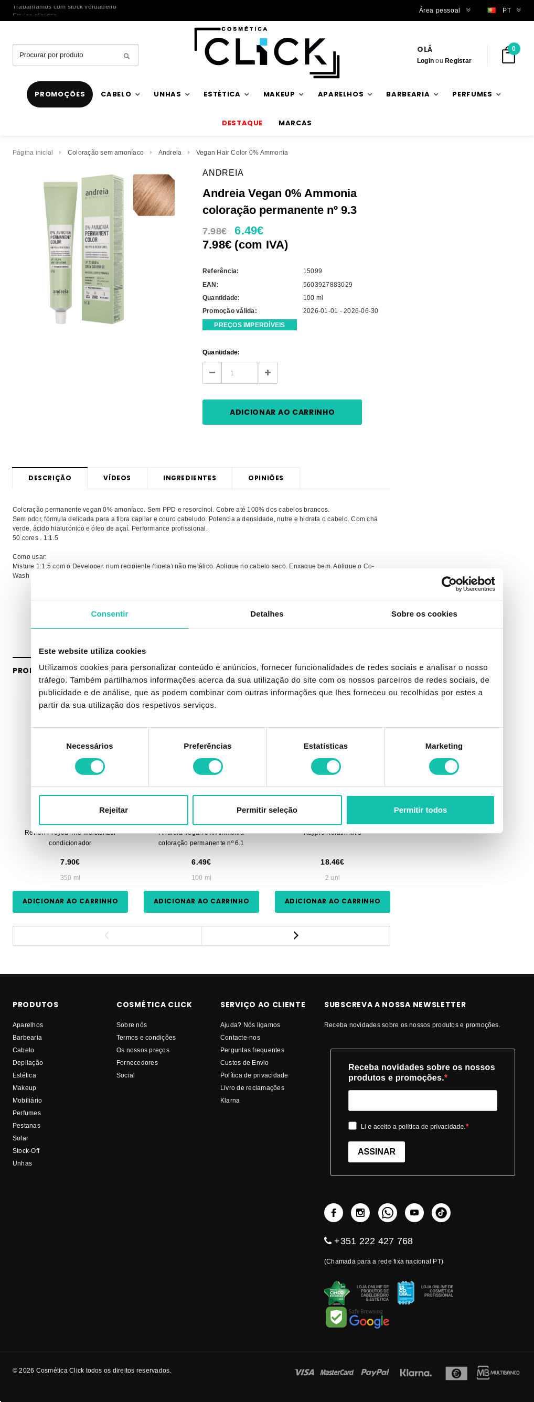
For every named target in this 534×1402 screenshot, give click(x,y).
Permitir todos (420, 809)
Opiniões (266, 477)
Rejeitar (113, 809)
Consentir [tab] (110, 613)
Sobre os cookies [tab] (424, 613)
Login (425, 60)
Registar (458, 60)
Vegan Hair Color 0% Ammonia (242, 152)
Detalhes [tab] (266, 613)
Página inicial (33, 152)
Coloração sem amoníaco (106, 152)
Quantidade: (221, 352)
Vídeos (117, 477)
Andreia (170, 152)
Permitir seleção (267, 809)
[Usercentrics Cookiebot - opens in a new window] (449, 584)
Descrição (49, 477)
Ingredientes (189, 477)
